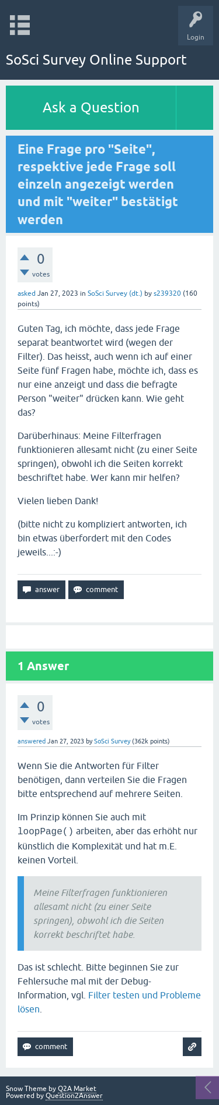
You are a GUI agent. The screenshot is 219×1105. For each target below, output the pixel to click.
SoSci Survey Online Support (96, 60)
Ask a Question (91, 107)
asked (27, 293)
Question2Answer (74, 1096)
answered (32, 741)
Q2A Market (77, 1089)
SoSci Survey (112, 741)
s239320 (167, 293)
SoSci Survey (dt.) (115, 293)
